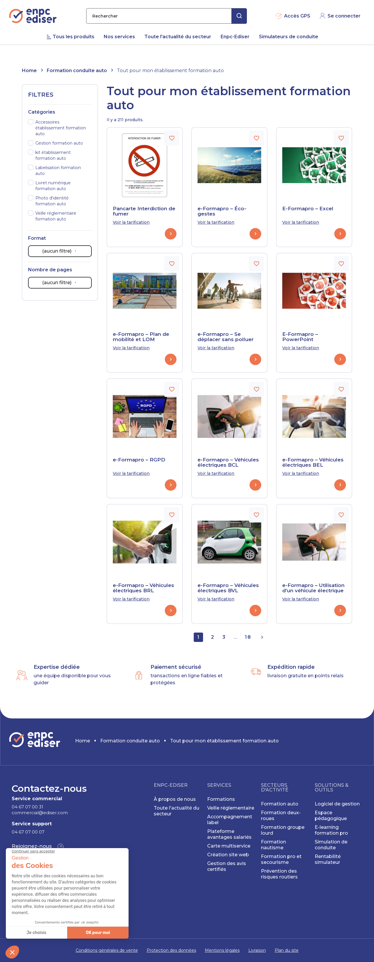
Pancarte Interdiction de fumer (144, 211)
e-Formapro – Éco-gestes (222, 211)
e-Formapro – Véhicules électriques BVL (228, 588)
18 (248, 637)
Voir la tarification (131, 222)
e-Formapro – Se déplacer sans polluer (226, 336)
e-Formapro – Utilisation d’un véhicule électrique (313, 588)
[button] (37, 847)
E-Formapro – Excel (307, 208)
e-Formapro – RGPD (139, 459)
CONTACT (345, 5)
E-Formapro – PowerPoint (300, 336)
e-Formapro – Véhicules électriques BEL (313, 462)
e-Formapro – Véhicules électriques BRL (143, 588)
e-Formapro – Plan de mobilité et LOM (141, 336)
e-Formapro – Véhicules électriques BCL (228, 462)
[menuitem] (75, 49)
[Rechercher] (166, 28)
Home (29, 70)
